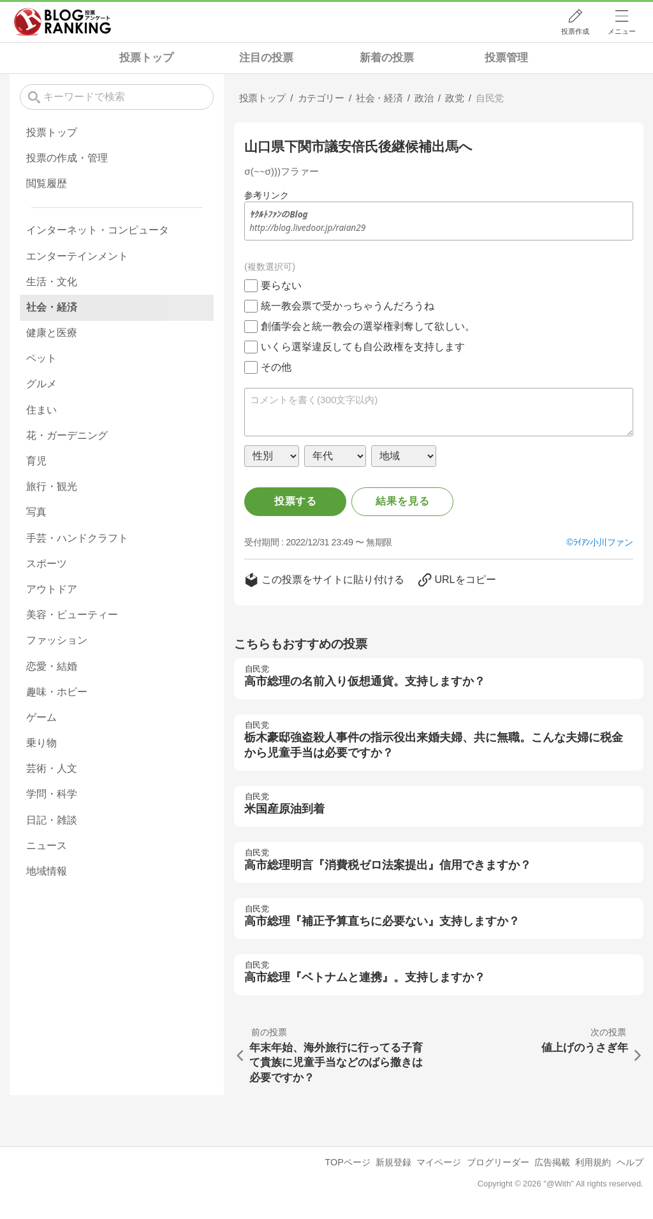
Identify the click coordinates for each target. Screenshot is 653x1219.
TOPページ (347, 1162)
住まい (41, 409)
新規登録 (393, 1162)
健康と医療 (51, 332)
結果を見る (402, 501)
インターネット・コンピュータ (97, 230)
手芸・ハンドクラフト (77, 538)
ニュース (46, 845)
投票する (295, 501)
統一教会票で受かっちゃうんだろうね (347, 305)
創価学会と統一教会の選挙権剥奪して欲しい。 (368, 326)
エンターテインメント (77, 256)
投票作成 (575, 31)
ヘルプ (630, 1162)
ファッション (56, 640)
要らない (281, 285)
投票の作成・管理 (67, 157)
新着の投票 (387, 58)
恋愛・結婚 (51, 666)
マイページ (438, 1162)
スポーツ (46, 563)
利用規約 (593, 1162)
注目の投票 (266, 58)
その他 (276, 367)
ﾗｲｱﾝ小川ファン (603, 542)
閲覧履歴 (46, 183)
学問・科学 (51, 793)
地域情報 (46, 871)
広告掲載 (552, 1162)
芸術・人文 (51, 768)
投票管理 (506, 58)
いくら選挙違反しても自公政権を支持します (363, 346)
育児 (36, 460)
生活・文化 (51, 281)
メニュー (622, 31)
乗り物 (41, 742)
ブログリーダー (498, 1162)
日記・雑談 (51, 820)
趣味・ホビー (56, 691)
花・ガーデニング (67, 435)
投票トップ (146, 58)
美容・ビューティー (72, 614)
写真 (36, 511)
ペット (41, 358)
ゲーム (41, 717)
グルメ (41, 383)
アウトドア (51, 589)
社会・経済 (51, 307)
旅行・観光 (51, 486)
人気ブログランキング (62, 21)
